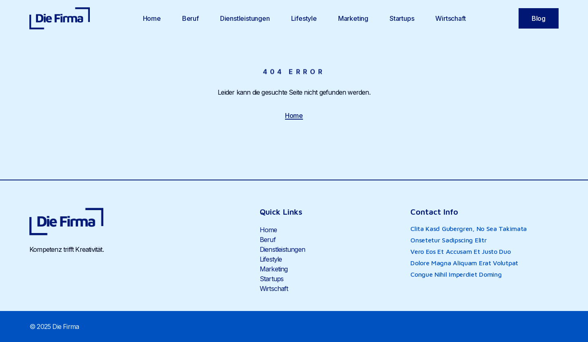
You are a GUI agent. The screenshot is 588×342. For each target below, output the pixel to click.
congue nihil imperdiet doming (455, 274)
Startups (402, 18)
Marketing (353, 18)
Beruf (190, 18)
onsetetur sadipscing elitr (448, 240)
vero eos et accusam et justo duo (460, 251)
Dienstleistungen (245, 18)
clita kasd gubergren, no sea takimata (468, 228)
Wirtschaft (450, 18)
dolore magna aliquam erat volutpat (464, 262)
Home (152, 18)
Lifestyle (304, 18)
